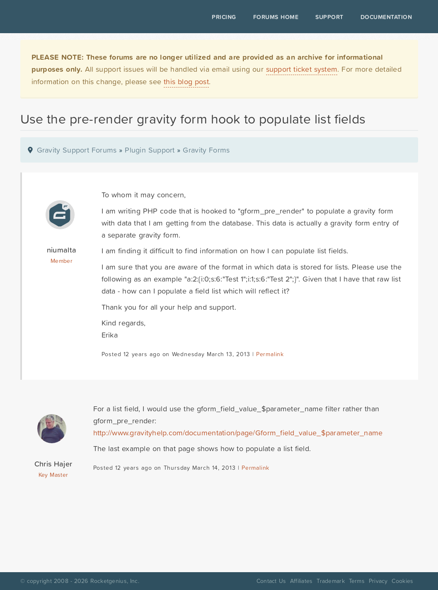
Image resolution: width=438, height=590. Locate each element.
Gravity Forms (206, 149)
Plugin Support (149, 149)
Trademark (330, 581)
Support (329, 17)
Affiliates (301, 581)
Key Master (53, 475)
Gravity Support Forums (77, 149)
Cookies (402, 581)
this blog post (186, 81)
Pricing (224, 17)
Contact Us (271, 581)
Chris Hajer (53, 463)
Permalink (270, 354)
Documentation (386, 17)
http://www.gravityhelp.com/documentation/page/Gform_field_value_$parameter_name (238, 432)
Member (62, 261)
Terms (357, 581)
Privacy (378, 581)
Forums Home (275, 17)
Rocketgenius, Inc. (114, 581)
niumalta (61, 249)
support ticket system (302, 69)
